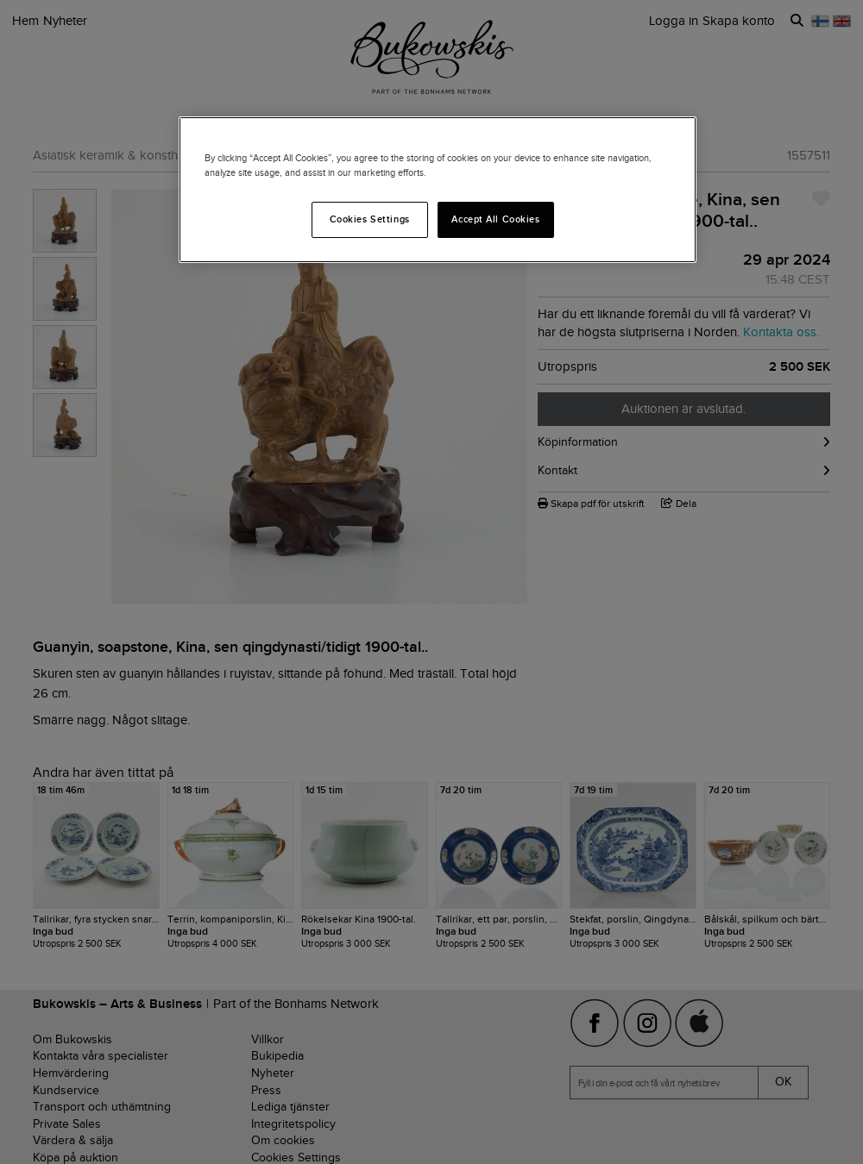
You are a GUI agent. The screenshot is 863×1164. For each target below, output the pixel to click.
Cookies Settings (370, 219)
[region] (437, 189)
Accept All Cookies (495, 219)
